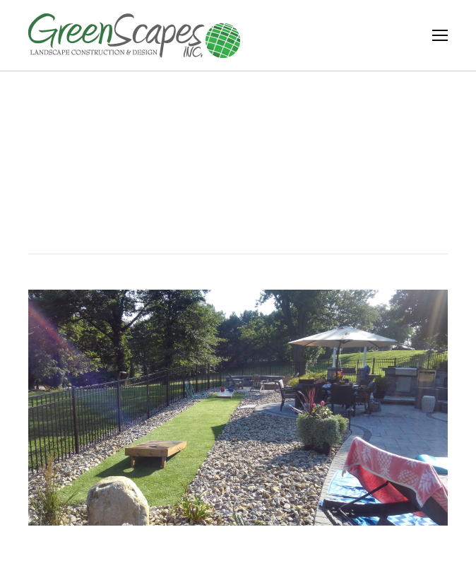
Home (224, 190)
